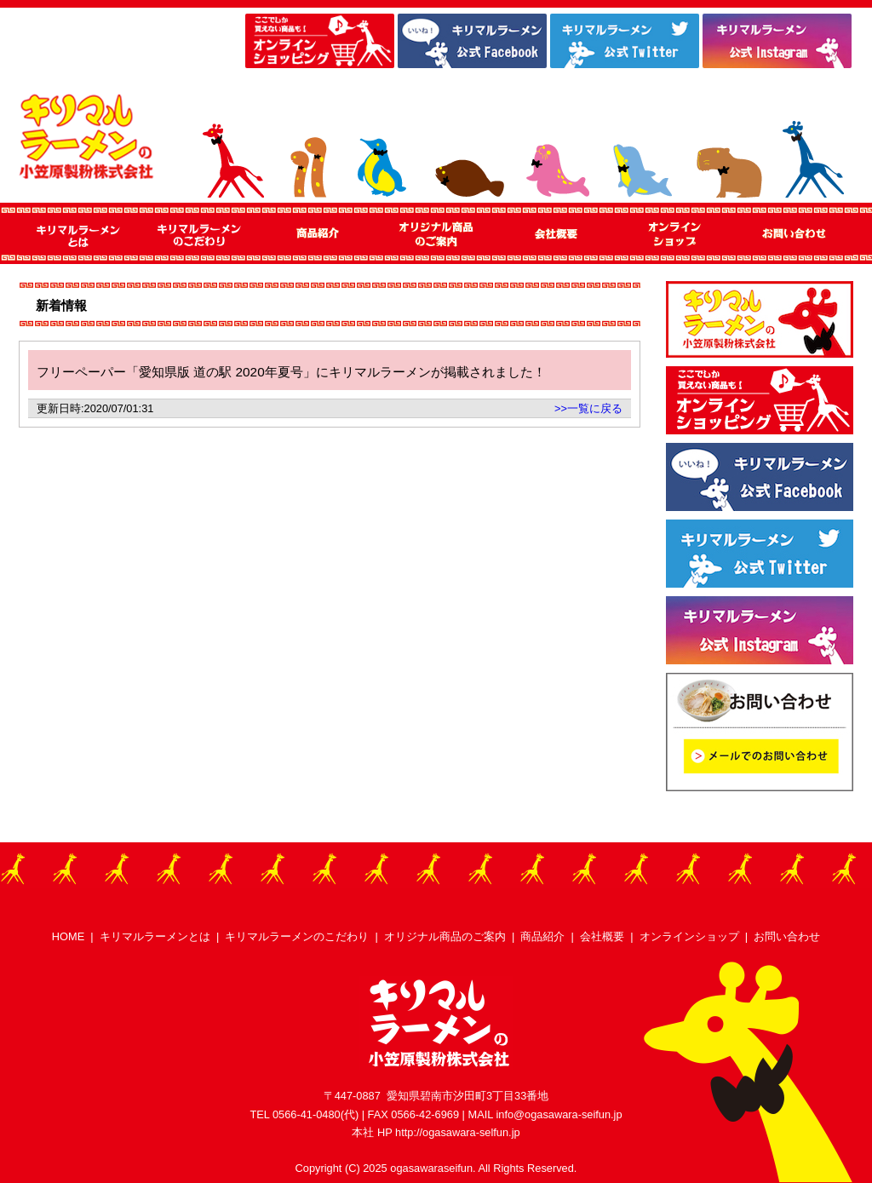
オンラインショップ (689, 936)
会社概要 (602, 936)
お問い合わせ (787, 936)
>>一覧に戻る (588, 408)
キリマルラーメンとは (155, 936)
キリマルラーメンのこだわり (297, 936)
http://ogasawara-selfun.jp (457, 1132)
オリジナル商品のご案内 (445, 936)
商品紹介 (542, 936)
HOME (68, 936)
